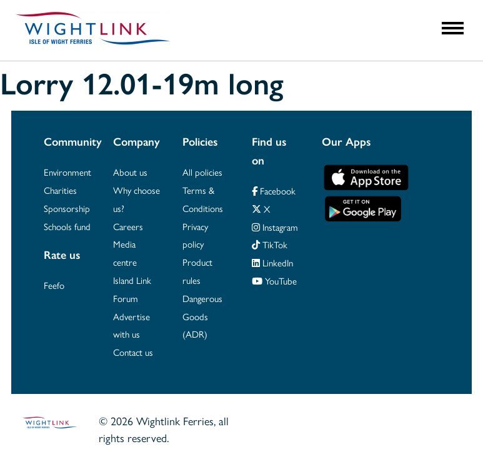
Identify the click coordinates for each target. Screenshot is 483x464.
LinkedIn (272, 262)
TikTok (269, 244)
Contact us (133, 351)
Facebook (274, 190)
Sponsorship (67, 207)
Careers (128, 226)
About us (130, 171)
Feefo (54, 284)
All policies (202, 171)
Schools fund (67, 226)
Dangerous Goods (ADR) (202, 316)
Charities (60, 189)
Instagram (275, 226)
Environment (67, 171)
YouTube (274, 280)
